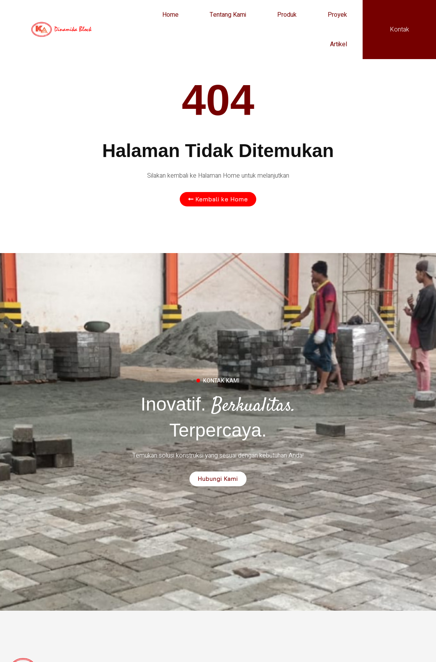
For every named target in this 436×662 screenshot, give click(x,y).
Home (170, 14)
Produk (287, 14)
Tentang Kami (228, 14)
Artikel (338, 44)
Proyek (337, 14)
